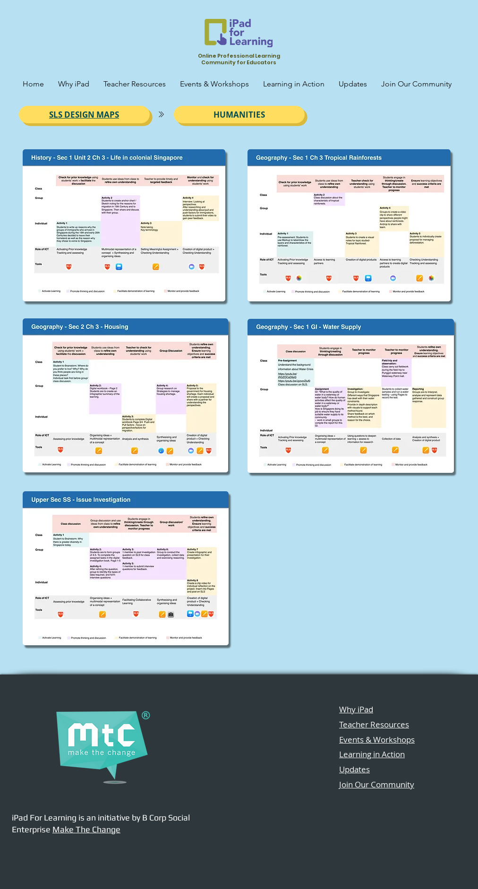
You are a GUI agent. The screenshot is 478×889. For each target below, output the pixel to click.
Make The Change (86, 829)
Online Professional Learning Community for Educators (239, 59)
